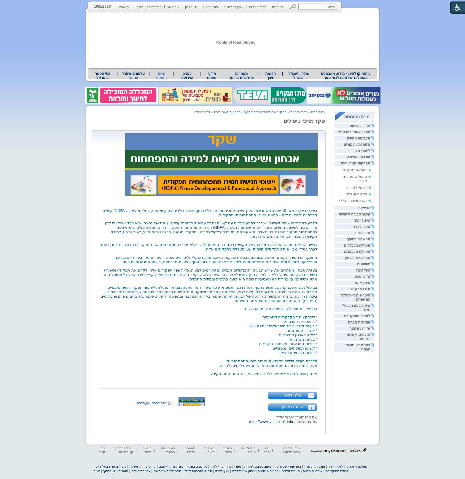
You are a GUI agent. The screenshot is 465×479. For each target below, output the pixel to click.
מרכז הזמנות (257, 7)
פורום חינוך (210, 7)
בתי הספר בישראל (102, 76)
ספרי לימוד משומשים (167, 471)
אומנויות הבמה (359, 322)
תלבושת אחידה (358, 138)
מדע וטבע (362, 277)
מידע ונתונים (212, 76)
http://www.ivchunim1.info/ (271, 421)
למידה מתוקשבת (357, 316)
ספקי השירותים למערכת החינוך (265, 112)
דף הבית (277, 7)
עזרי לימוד (362, 233)
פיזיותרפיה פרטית (168, 450)
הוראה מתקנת (355, 170)
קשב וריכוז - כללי (353, 200)
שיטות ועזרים (356, 194)
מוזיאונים (363, 264)
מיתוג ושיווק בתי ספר (354, 132)
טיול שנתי (363, 270)
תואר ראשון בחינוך (115, 471)
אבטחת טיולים (140, 471)
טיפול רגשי (361, 220)
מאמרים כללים (189, 450)
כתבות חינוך (227, 450)
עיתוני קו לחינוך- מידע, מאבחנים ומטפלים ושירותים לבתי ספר (346, 76)
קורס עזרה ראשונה (142, 466)
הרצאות (364, 208)
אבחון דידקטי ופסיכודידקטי (291, 450)
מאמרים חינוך (209, 450)
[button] (292, 7)
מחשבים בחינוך (358, 239)
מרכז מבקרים (359, 289)
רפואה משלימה (268, 471)
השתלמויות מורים (357, 144)
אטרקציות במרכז (357, 252)
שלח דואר (293, 395)
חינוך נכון (191, 7)
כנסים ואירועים (186, 76)
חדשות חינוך (270, 76)
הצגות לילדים (291, 471)
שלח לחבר (159, 403)
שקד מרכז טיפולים (305, 121)
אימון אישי (362, 283)
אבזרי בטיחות (360, 126)
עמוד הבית (318, 112)
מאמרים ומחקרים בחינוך (241, 76)
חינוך (97, 471)
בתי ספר (267, 450)
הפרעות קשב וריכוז (355, 163)
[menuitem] (345, 76)
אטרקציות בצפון (357, 258)
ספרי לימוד (361, 227)
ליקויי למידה (357, 187)
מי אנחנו (123, 7)
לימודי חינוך (361, 151)
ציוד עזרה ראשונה (171, 466)
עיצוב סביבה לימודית (354, 214)
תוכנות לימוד (147, 450)
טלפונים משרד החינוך (133, 76)
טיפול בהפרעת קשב (198, 471)
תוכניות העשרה (358, 157)
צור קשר (173, 7)
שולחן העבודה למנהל (298, 76)
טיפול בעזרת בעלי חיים (110, 466)
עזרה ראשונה (359, 328)
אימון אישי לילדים (243, 471)
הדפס (141, 403)
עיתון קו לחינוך (233, 7)
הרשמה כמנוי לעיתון (148, 7)
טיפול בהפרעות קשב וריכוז (122, 450)
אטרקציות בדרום (357, 245)
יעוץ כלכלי (222, 471)
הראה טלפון (292, 407)
